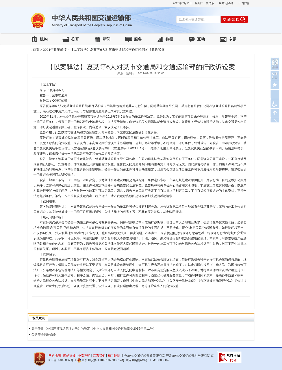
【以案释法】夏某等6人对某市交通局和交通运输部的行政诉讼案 (117, 49)
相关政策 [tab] (38, 318)
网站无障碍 (226, 3)
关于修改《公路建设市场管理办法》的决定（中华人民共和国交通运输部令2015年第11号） (92, 328)
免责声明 (84, 355)
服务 (138, 39)
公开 (75, 39)
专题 (232, 39)
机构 (44, 39)
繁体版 (210, 3)
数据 (169, 39)
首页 (36, 49)
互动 (201, 39)
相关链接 (114, 355)
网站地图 (54, 355)
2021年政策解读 (55, 49)
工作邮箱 (243, 3)
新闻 (107, 39)
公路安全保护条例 (42, 334)
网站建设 (69, 355)
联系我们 (99, 355)
